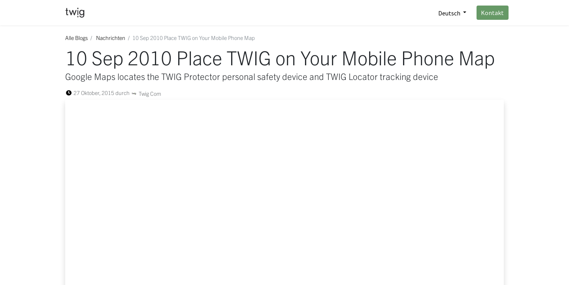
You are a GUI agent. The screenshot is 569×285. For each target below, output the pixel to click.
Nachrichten (110, 37)
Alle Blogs (76, 37)
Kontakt (488, 13)
